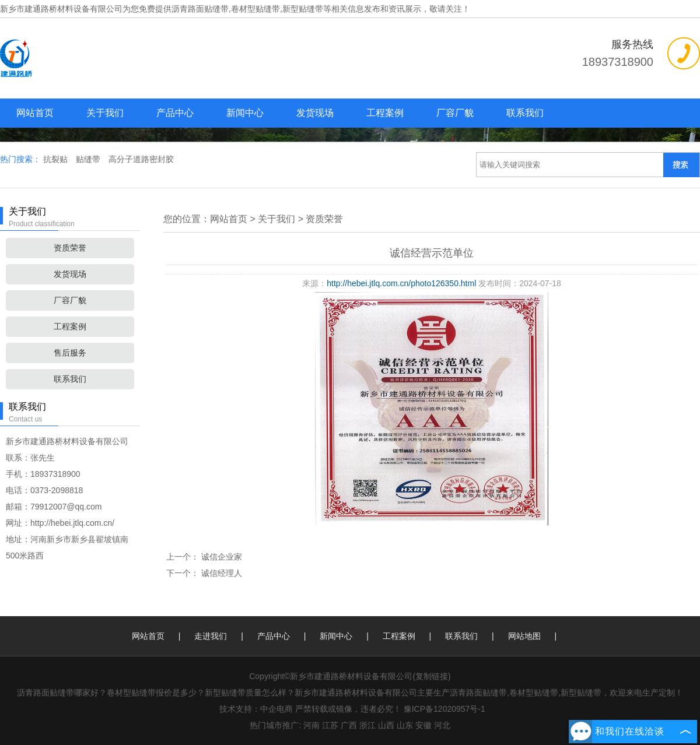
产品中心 (175, 113)
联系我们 (525, 113)
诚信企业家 (220, 556)
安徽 (423, 725)
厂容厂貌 (455, 113)
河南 (311, 725)
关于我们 (105, 113)
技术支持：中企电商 (256, 709)
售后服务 (70, 352)
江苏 (330, 725)
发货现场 (315, 113)
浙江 (367, 725)
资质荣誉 (70, 247)
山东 (405, 725)
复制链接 (431, 676)
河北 (442, 725)
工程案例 (385, 113)
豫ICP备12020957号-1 (444, 709)
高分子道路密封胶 (141, 159)
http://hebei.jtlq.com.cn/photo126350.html (401, 283)
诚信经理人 (220, 573)
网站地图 (524, 636)
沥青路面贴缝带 (200, 8)
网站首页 (35, 113)
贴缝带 (89, 159)
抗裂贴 (56, 159)
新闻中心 (245, 113)
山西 (386, 725)
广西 (349, 725)
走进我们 (210, 636)
